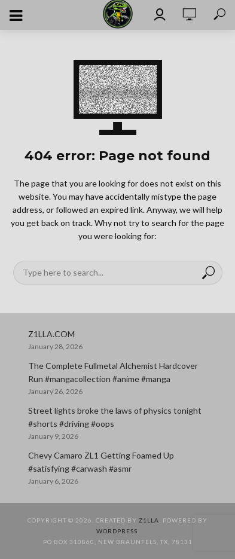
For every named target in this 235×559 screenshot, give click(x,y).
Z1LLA (149, 520)
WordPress (117, 530)
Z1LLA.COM (51, 334)
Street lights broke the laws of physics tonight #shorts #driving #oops (115, 417)
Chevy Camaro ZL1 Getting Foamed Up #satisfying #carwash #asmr (101, 462)
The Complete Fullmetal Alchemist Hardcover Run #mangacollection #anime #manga (113, 372)
